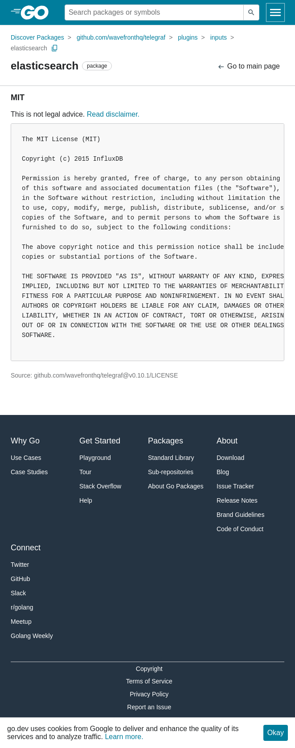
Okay (275, 732)
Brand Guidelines (240, 514)
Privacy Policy (149, 694)
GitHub (20, 578)
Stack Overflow (100, 486)
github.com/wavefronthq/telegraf (121, 37)
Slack (18, 593)
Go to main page (248, 66)
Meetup (21, 621)
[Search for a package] (154, 12)
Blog (223, 472)
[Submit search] (251, 12)
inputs (218, 37)
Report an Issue (149, 707)
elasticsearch (29, 48)
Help (85, 500)
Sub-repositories (170, 472)
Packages (165, 440)
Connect (26, 547)
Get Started (99, 440)
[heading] (38, 12)
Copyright (149, 668)
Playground (95, 457)
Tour (85, 472)
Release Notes (237, 500)
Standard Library (171, 457)
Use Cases (26, 457)
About (227, 440)
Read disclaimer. (113, 114)
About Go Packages (176, 486)
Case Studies (29, 472)
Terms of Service (149, 681)
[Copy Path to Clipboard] (55, 48)
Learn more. (124, 736)
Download (230, 457)
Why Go (25, 440)
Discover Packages (37, 37)
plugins (187, 37)
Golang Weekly (32, 635)
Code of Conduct (240, 529)
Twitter (20, 564)
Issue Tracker (235, 486)
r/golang (22, 607)
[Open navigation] (275, 12)
